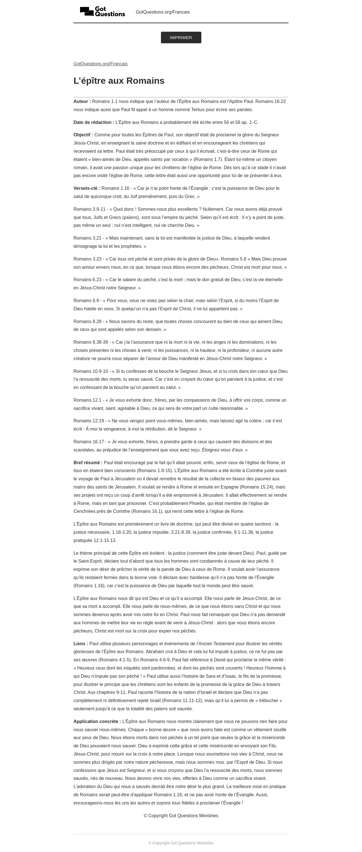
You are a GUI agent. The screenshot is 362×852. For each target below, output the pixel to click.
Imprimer (181, 37)
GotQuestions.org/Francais (163, 12)
